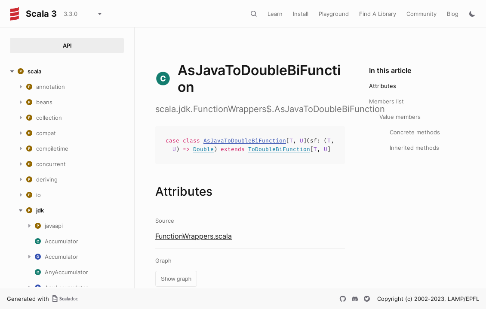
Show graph (176, 279)
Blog (452, 13)
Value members (400, 116)
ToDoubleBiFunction (279, 149)
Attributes (382, 85)
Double (203, 149)
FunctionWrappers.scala (193, 236)
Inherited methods (414, 147)
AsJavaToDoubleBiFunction (244, 140)
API (67, 45)
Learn (275, 13)
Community (421, 13)
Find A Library (377, 13)
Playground (334, 13)
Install (300, 13)
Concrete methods (415, 132)
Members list (386, 101)
